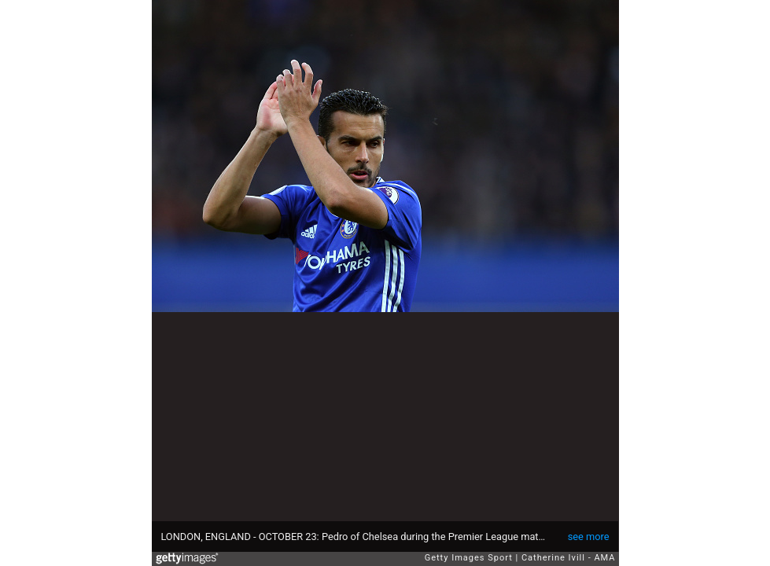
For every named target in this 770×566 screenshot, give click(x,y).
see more (589, 536)
